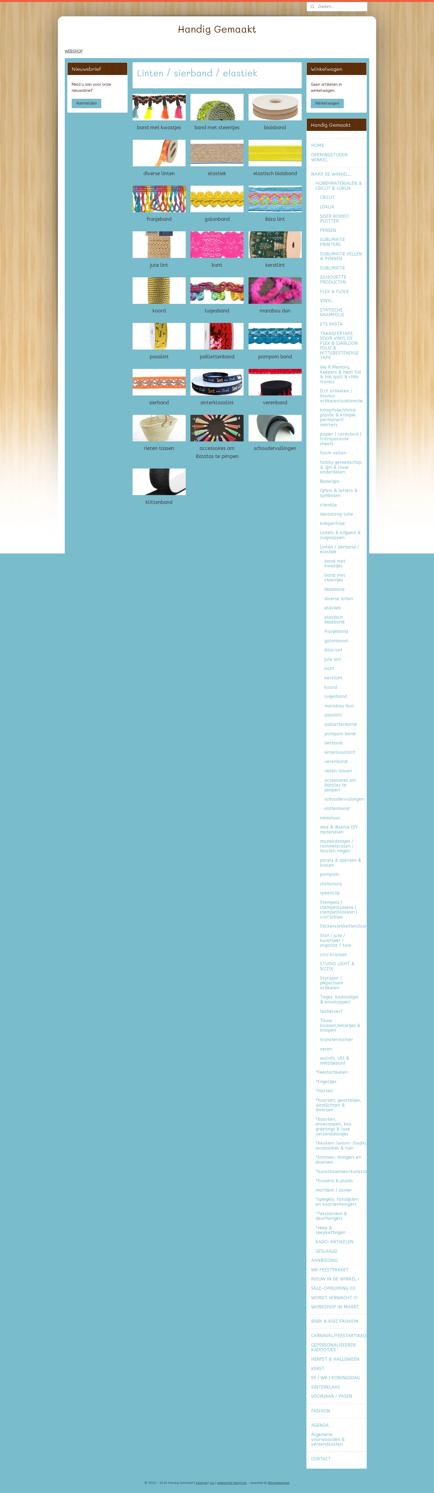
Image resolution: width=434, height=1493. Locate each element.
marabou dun (275, 311)
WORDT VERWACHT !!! (334, 1297)
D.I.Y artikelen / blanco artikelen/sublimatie (341, 395)
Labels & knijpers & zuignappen (340, 535)
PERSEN (328, 230)
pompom (329, 874)
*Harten (324, 1090)
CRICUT (327, 197)
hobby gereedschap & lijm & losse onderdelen (341, 467)
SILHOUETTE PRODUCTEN (333, 280)
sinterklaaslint (217, 402)
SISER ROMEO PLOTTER (334, 219)
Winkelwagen (327, 103)
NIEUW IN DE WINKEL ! (335, 1279)
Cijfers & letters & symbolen (339, 493)
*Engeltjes (326, 1081)
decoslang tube (336, 514)
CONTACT (321, 1458)
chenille (328, 505)
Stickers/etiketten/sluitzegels (343, 926)
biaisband (275, 128)
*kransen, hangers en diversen (338, 1160)
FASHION (320, 1411)
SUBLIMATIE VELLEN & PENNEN (341, 256)
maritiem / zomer (334, 1190)
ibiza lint (275, 219)
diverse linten (159, 173)
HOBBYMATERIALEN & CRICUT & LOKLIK (339, 186)
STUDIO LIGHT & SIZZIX (337, 966)
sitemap (202, 1483)
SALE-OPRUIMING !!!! (333, 1288)
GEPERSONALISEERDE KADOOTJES (333, 1347)
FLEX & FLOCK (334, 291)
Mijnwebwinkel (279, 1483)
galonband (216, 219)
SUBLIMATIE (332, 268)
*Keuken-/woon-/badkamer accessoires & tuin (341, 1145)
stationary (331, 883)
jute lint (159, 265)
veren (326, 1049)
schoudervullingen (275, 448)
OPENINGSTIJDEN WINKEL (329, 157)
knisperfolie (332, 523)
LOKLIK (327, 206)
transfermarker (336, 1039)
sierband (159, 402)
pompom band (275, 357)
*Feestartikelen (332, 1072)
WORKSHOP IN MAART (335, 1307)
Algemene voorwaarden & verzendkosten (328, 1439)
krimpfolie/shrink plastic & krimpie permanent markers (338, 417)
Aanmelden (86, 103)
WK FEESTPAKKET (329, 1269)
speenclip (330, 893)
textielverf (331, 1011)
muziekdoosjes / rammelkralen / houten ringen (337, 846)
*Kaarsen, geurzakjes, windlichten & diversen (338, 1105)
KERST (317, 1368)
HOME (317, 145)
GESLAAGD (326, 1251)
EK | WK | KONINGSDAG (335, 1377)
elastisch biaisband (275, 173)
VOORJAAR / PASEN (331, 1396)
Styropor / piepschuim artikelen (331, 983)
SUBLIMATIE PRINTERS (332, 242)
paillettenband (217, 357)
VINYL (326, 300)
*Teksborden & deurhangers (331, 1216)
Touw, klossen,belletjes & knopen (340, 1025)
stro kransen (333, 954)
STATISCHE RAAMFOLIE (332, 312)
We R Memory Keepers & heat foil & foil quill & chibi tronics (340, 374)
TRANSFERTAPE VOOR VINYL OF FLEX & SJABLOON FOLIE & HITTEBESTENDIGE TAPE (339, 346)
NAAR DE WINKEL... (331, 174)
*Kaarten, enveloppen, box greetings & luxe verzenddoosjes (334, 1127)
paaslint (159, 357)
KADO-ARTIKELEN (334, 1241)
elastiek (217, 173)
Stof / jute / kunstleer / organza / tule (335, 940)
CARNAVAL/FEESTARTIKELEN (338, 1335)
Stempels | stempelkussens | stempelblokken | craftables (338, 910)
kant (217, 265)
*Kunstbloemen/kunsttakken (341, 1171)
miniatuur (330, 818)
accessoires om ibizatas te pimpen (216, 452)
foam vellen (333, 453)
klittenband (159, 502)
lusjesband (217, 311)
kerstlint (275, 265)
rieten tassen (159, 448)
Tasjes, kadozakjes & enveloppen (339, 999)
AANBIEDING (324, 1260)
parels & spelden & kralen (340, 863)
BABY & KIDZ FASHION (334, 1321)
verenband (275, 402)
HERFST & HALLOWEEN (335, 1359)
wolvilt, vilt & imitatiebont (334, 1060)
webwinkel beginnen (232, 1483)
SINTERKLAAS (325, 1387)
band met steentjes (217, 128)
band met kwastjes (159, 128)
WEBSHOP (74, 51)
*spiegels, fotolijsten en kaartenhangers (337, 1202)
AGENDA (320, 1425)
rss (212, 1483)
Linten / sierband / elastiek (339, 549)
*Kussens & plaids (334, 1180)
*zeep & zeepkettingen (331, 1230)
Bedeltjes (329, 481)
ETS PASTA (331, 324)
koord (159, 311)
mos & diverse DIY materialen (339, 829)
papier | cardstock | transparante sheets (340, 438)
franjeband (159, 219)
